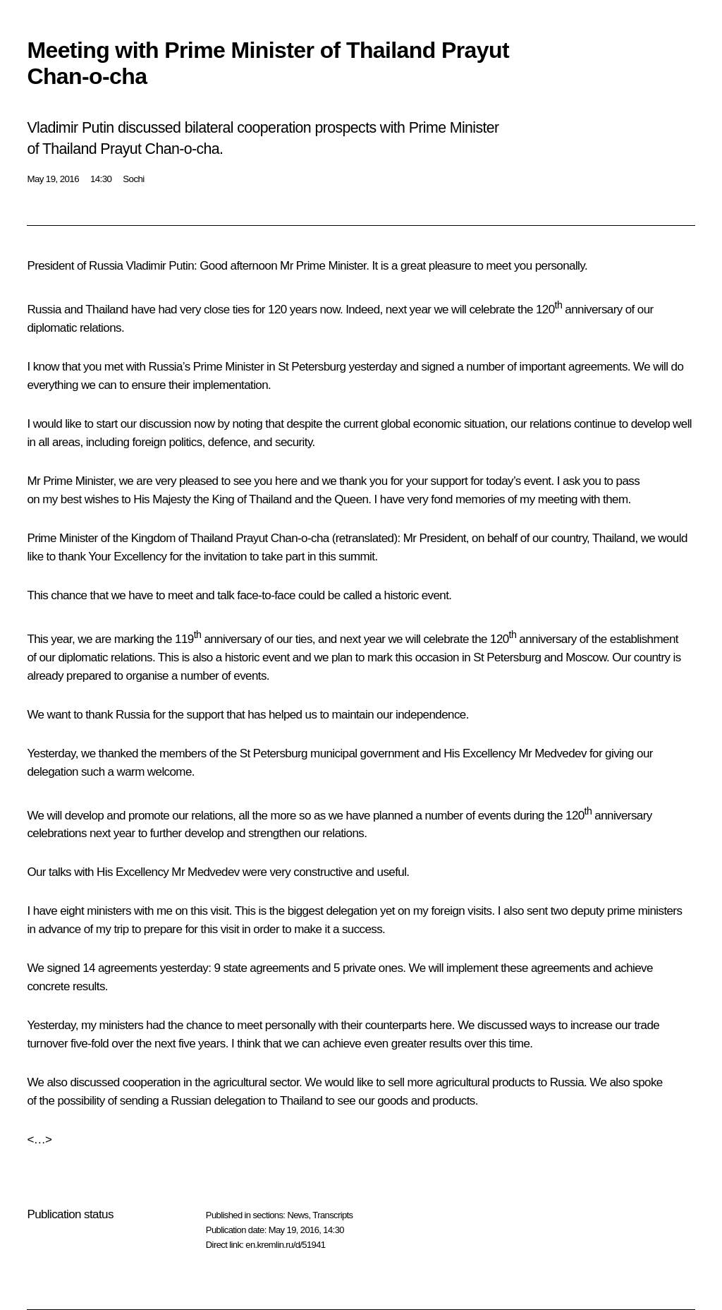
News (297, 1215)
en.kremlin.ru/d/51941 (285, 1244)
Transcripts (332, 1215)
